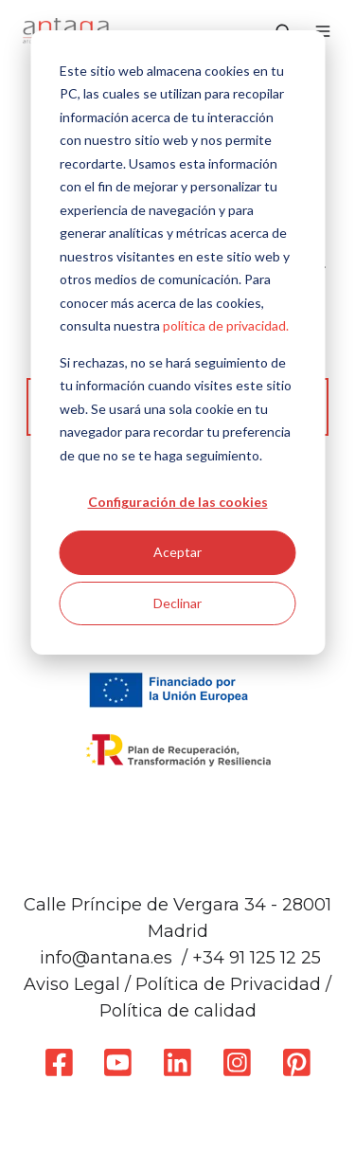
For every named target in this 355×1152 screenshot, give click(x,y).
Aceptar (177, 552)
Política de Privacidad (228, 984)
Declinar (177, 603)
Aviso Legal (72, 984)
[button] (322, 31)
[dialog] (177, 342)
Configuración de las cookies (178, 502)
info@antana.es (106, 957)
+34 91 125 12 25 (256, 957)
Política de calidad (178, 1010)
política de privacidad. (226, 325)
